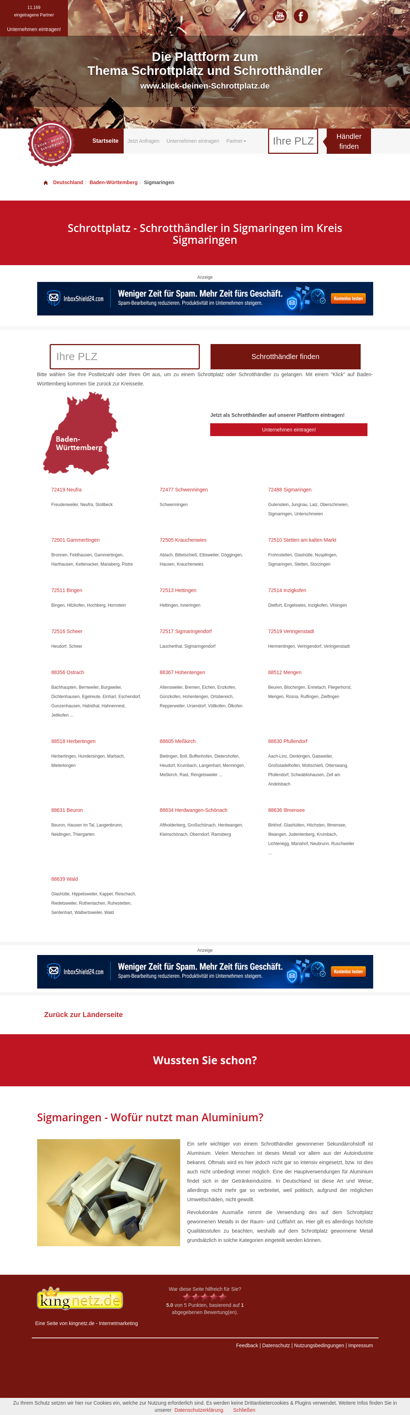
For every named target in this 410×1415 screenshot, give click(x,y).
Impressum (360, 1345)
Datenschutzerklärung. (199, 1410)
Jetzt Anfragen (143, 141)
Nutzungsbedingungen (319, 1345)
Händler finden (348, 141)
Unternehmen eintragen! (289, 430)
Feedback (247, 1345)
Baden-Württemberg (113, 182)
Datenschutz (276, 1345)
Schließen (244, 1410)
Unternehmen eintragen (193, 141)
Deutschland (63, 182)
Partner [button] (236, 141)
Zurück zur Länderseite (83, 1015)
